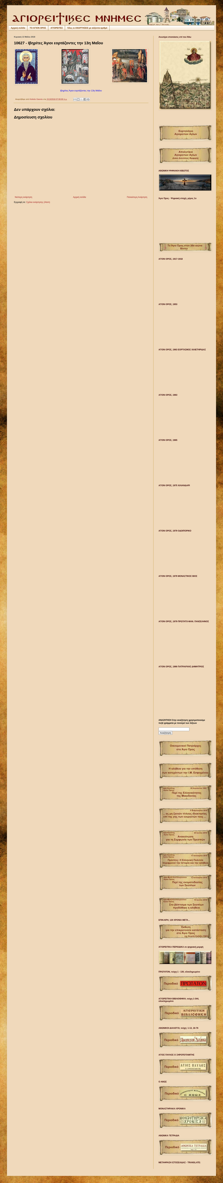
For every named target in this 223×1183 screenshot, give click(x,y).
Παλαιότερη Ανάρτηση (137, 197)
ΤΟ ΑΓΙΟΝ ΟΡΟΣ (38, 28)
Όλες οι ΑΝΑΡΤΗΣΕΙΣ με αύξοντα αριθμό (87, 28)
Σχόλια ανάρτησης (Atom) (38, 202)
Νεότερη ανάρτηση (23, 197)
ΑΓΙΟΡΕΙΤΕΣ (57, 28)
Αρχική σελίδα (18, 28)
